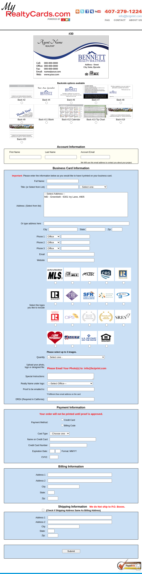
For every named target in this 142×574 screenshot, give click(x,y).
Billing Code (69, 426)
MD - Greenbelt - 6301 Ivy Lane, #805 (86, 196)
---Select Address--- (86, 193)
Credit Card (69, 421)
